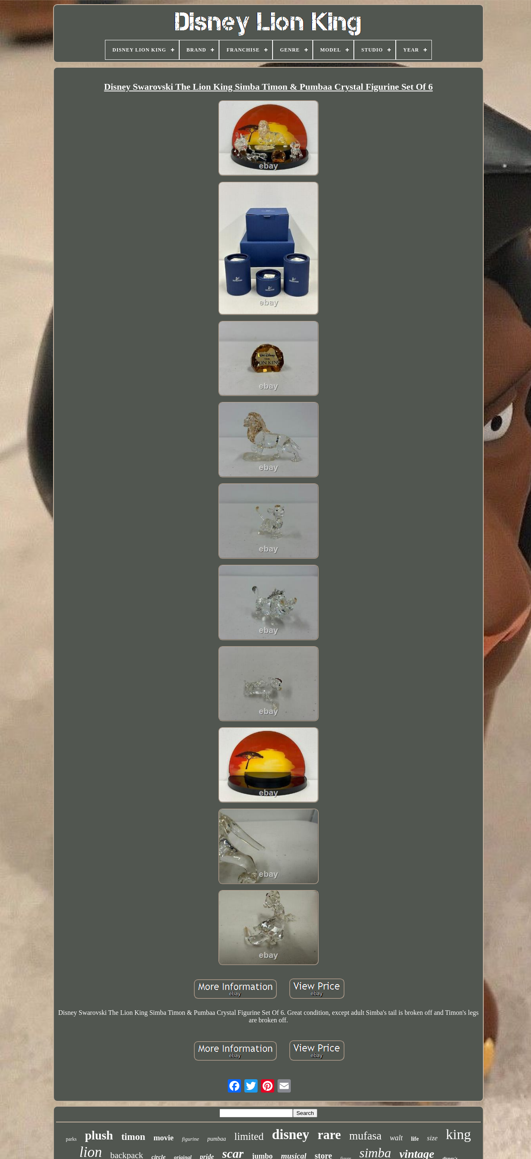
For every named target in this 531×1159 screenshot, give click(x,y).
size (432, 1138)
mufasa (365, 1136)
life (415, 1139)
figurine (190, 1139)
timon (133, 1137)
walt (396, 1138)
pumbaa (216, 1139)
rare (329, 1134)
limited (249, 1136)
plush (99, 1135)
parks (71, 1139)
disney (290, 1134)
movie (163, 1137)
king (458, 1134)
